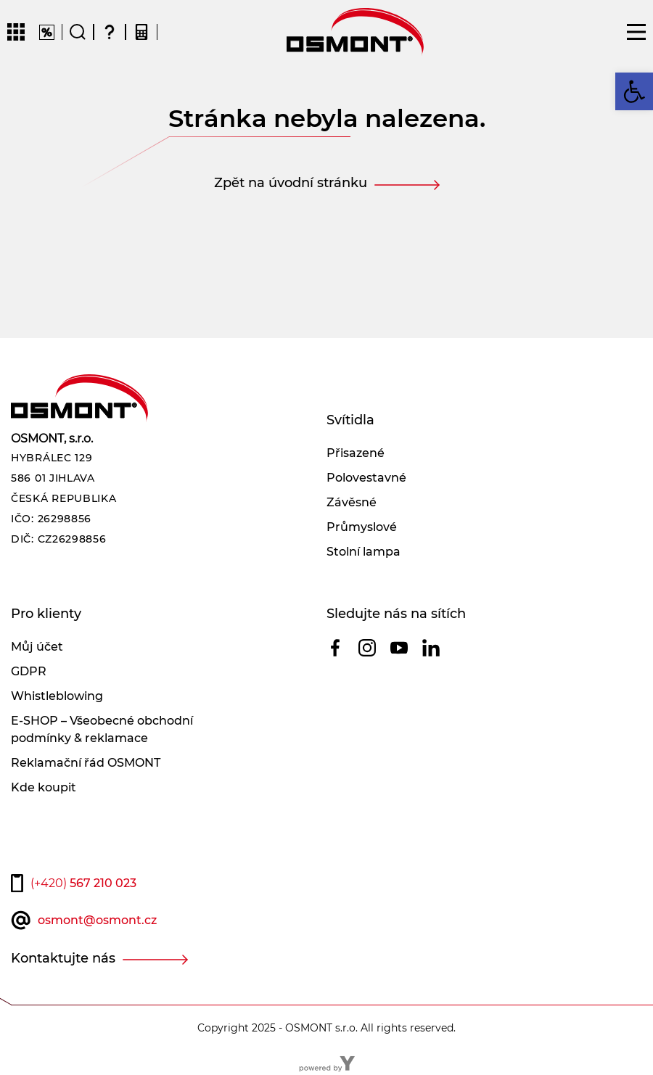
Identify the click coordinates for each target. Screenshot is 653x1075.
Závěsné (351, 502)
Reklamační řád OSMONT (85, 763)
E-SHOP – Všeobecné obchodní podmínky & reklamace (102, 729)
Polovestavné (366, 478)
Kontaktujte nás (63, 958)
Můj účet (37, 647)
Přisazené (355, 453)
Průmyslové (361, 527)
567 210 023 (83, 883)
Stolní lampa (363, 552)
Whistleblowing (57, 696)
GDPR (28, 671)
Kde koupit (43, 787)
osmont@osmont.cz (97, 920)
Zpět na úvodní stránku (290, 183)
